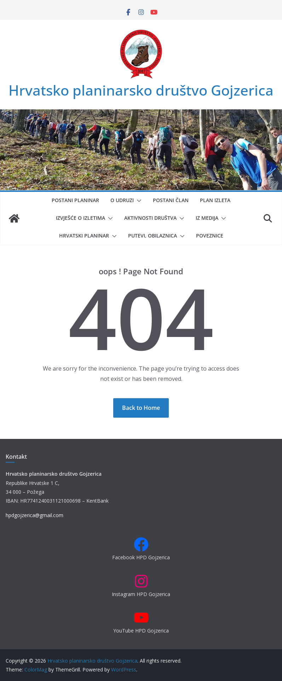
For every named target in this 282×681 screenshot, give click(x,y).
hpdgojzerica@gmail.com (34, 515)
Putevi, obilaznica (152, 235)
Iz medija (207, 217)
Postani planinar (75, 200)
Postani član (171, 200)
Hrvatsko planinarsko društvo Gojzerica (141, 90)
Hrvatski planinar (84, 235)
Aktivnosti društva (150, 217)
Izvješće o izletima (80, 217)
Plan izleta (215, 200)
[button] (138, 200)
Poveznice (209, 235)
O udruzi (122, 200)
